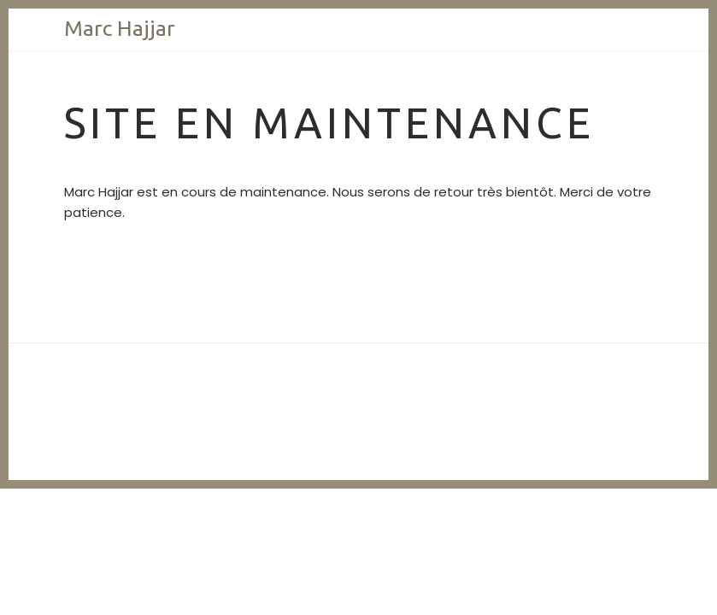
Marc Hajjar (119, 28)
